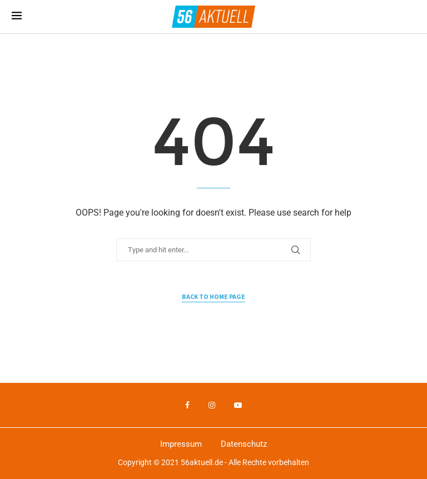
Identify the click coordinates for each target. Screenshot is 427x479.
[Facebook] (187, 405)
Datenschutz (244, 444)
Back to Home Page (213, 296)
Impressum (181, 444)
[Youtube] (238, 405)
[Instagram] (211, 405)
